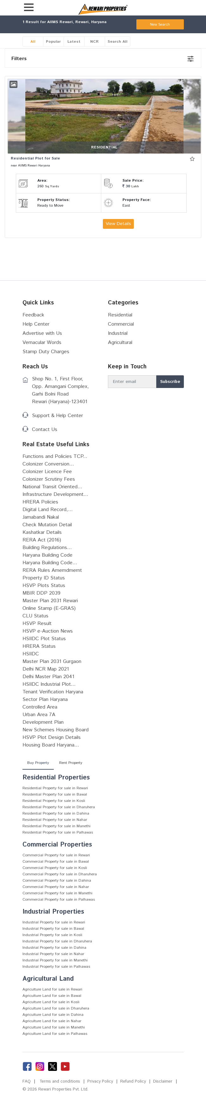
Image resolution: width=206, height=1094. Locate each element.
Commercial (121, 324)
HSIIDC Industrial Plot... (49, 684)
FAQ (26, 1081)
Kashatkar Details (42, 532)
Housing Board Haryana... (50, 745)
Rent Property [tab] (70, 763)
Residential (120, 315)
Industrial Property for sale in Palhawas (56, 966)
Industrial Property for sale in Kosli (52, 935)
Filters (19, 58)
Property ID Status (43, 578)
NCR (94, 41)
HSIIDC (30, 654)
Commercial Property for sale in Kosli (54, 868)
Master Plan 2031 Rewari (50, 600)
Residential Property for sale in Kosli (53, 800)
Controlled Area (39, 707)
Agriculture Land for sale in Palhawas (54, 1033)
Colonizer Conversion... (48, 464)
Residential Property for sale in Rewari (55, 788)
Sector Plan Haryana (45, 699)
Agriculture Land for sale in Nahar (51, 1021)
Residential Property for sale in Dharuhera (58, 807)
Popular (53, 41)
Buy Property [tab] (38, 763)
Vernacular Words (41, 342)
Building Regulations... (47, 547)
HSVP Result (37, 623)
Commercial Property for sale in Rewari (56, 855)
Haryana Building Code (47, 555)
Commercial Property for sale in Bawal (55, 861)
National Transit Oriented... (52, 487)
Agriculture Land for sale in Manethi (53, 1027)
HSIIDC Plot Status (44, 638)
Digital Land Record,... (47, 509)
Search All (118, 41)
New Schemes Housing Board (55, 730)
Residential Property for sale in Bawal (54, 794)
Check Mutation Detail (47, 524)
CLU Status (35, 616)
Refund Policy (133, 1081)
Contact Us (44, 429)
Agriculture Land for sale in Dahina (53, 1014)
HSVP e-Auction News (47, 631)
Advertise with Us (42, 333)
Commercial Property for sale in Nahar (55, 887)
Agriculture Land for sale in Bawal (51, 995)
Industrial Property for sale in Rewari (53, 922)
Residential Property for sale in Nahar (54, 819)
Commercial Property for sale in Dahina (56, 880)
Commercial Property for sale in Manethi (57, 893)
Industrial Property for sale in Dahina (54, 947)
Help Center (35, 324)
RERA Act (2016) (41, 540)
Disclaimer (162, 1081)
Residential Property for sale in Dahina (55, 813)
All (32, 41)
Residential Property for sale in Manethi (56, 826)
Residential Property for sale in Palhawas (57, 832)
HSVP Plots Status (43, 585)
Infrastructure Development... (55, 494)
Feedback (33, 315)
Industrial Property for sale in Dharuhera (57, 941)
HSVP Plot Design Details (51, 737)
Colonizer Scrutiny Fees (48, 479)
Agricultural (120, 342)
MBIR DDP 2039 (41, 593)
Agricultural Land (48, 979)
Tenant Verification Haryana (52, 692)
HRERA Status (39, 646)
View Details (118, 224)
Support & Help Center (57, 415)
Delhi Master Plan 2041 (48, 676)
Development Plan (43, 722)
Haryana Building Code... (49, 562)
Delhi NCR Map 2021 (45, 669)
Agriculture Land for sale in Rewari (52, 989)
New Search (160, 24)
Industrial (118, 333)
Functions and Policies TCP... (54, 456)
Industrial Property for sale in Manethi (55, 960)
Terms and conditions (60, 1081)
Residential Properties (56, 777)
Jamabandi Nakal (40, 517)
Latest (73, 41)
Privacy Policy (100, 1081)
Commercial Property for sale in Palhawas (58, 899)
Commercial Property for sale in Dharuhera (59, 874)
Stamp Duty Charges (45, 351)
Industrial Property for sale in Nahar (53, 954)
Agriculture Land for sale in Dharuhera (55, 1008)
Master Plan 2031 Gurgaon (51, 661)
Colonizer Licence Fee (47, 471)
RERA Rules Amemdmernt (52, 570)
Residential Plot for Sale (35, 158)
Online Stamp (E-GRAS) (49, 608)
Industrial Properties (53, 911)
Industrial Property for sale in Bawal (53, 928)
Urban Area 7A (38, 714)
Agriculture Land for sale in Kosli (50, 1002)
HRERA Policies (40, 502)
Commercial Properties (57, 844)
